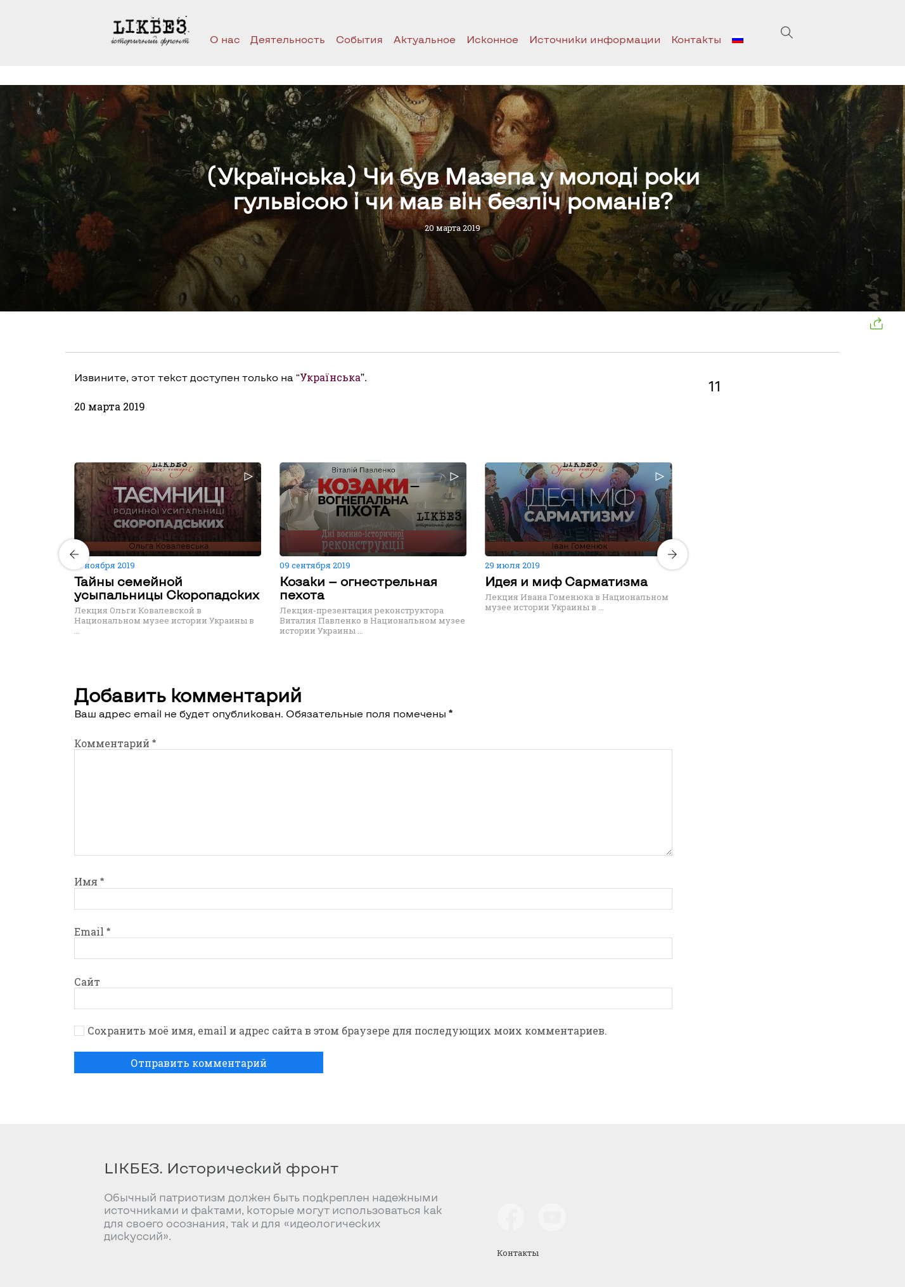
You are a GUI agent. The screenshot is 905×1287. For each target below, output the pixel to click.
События (359, 39)
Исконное (492, 39)
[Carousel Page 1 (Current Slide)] (369, 460)
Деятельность (287, 39)
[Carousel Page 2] (377, 460)
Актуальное (425, 39)
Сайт (87, 981)
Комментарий (115, 743)
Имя (89, 881)
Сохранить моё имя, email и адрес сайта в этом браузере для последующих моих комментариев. (347, 1030)
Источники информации (595, 39)
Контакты (696, 39)
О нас (225, 39)
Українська (330, 377)
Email (92, 931)
